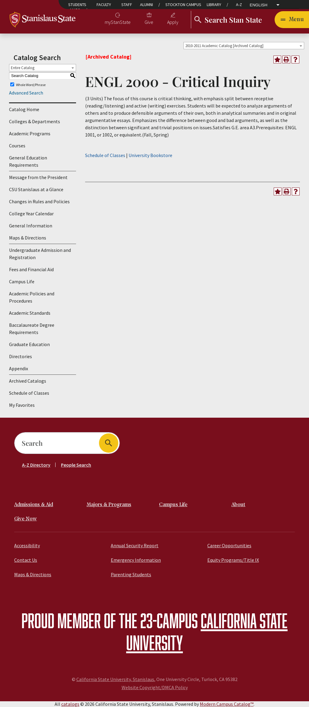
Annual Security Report (134, 545)
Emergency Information (136, 560)
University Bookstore (150, 155)
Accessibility (27, 545)
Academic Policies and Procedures (31, 297)
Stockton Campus (183, 4)
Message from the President (38, 177)
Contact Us (25, 560)
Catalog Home (24, 109)
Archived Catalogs (27, 381)
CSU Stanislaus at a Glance (36, 189)
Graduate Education (29, 344)
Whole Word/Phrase (31, 84)
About (238, 505)
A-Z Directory (36, 465)
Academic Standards (29, 313)
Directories (20, 356)
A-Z (239, 4)
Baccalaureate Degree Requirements (31, 328)
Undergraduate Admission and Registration (40, 253)
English (259, 5)
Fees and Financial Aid (31, 269)
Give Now (25, 519)
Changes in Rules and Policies (39, 201)
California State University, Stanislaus (115, 679)
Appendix (18, 368)
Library (214, 4)
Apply (172, 22)
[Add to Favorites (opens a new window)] (277, 59)
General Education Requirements (28, 161)
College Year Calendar (31, 213)
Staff (126, 4)
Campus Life (21, 281)
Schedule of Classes (29, 393)
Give (149, 22)
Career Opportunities (229, 545)
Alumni (146, 4)
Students (77, 4)
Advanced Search (26, 93)
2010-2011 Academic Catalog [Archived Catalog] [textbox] (224, 45)
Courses (17, 146)
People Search (76, 465)
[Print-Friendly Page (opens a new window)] (286, 59)
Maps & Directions (27, 238)
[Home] (43, 19)
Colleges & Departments (34, 121)
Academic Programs (29, 133)
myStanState (118, 22)
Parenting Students (131, 574)
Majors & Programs (109, 505)
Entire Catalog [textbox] (22, 67)
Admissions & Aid (33, 505)
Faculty (104, 4)
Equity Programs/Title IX (233, 560)
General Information (30, 226)
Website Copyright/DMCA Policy (155, 687)
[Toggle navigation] (292, 19)
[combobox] (243, 45)
